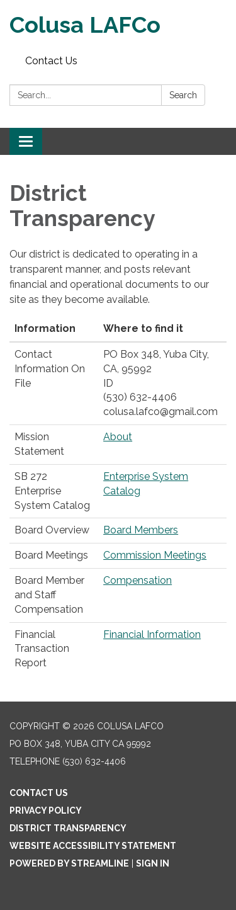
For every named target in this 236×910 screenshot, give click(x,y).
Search (183, 95)
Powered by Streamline (69, 863)
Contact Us (51, 61)
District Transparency (67, 828)
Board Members (140, 530)
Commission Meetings (154, 555)
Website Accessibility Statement (92, 846)
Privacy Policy (45, 810)
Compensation (137, 580)
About (117, 437)
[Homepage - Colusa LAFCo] (118, 25)
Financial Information (152, 634)
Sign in (152, 863)
